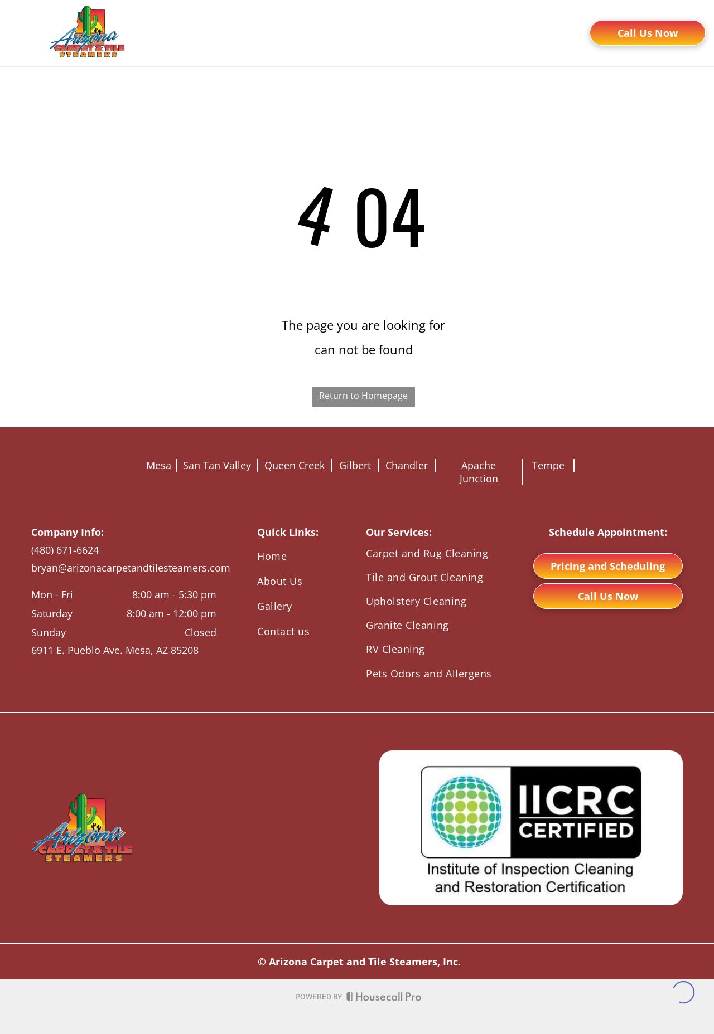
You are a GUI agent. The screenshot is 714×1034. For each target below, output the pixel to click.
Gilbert (355, 465)
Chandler (406, 465)
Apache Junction (479, 472)
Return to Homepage (363, 395)
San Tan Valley (217, 465)
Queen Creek (294, 465)
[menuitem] (202, 47)
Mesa (158, 465)
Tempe (548, 465)
